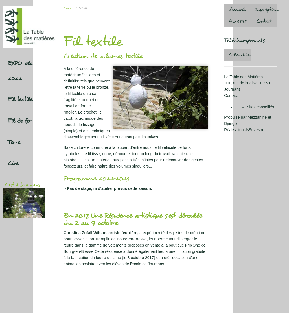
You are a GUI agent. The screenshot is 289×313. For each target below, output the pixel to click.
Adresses (237, 21)
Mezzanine (257, 117)
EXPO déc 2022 (20, 71)
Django (230, 123)
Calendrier (239, 55)
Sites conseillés (260, 107)
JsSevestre (254, 129)
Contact (264, 21)
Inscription (266, 9)
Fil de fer (19, 121)
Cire (13, 163)
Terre (14, 142)
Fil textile (20, 99)
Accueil (67, 8)
